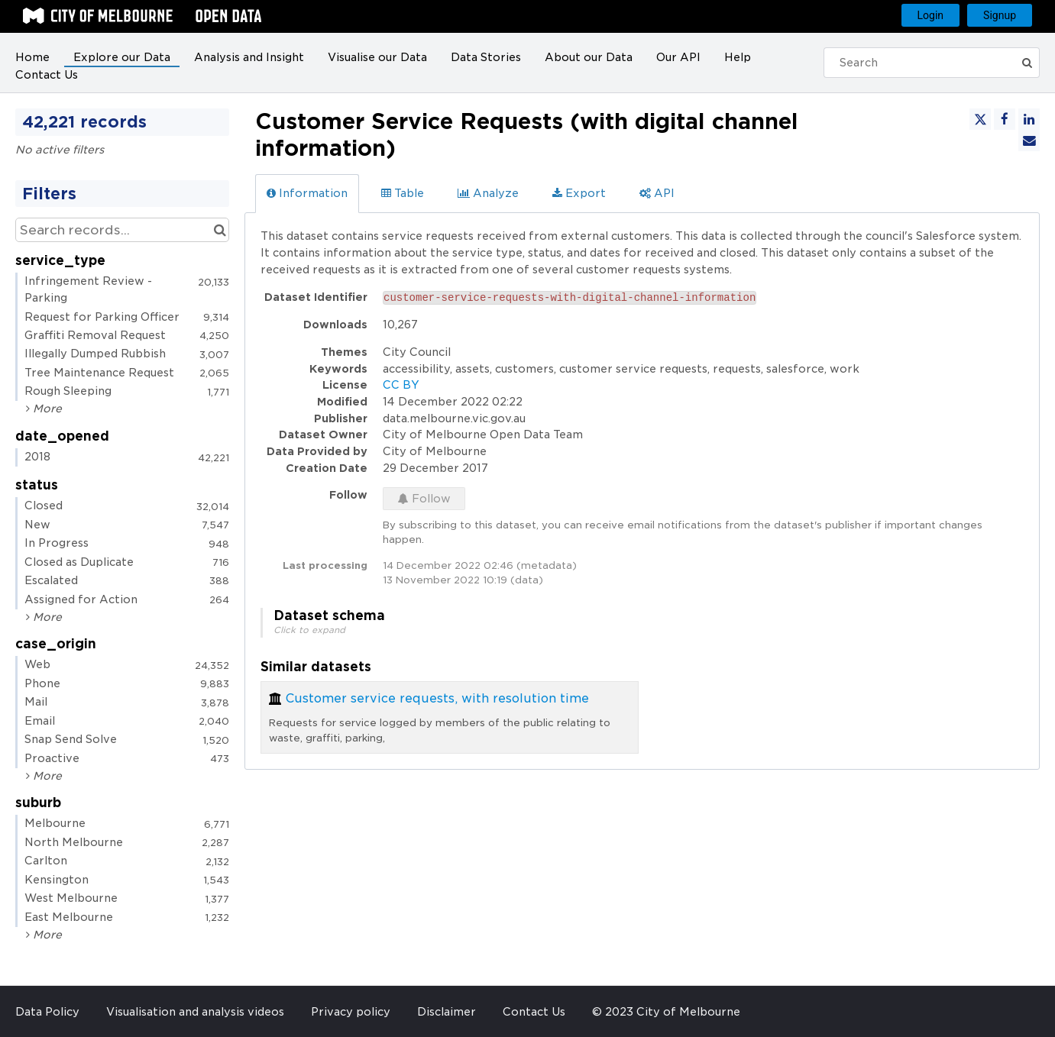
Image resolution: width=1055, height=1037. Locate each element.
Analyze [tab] (488, 193)
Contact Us (46, 75)
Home (32, 57)
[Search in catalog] (219, 230)
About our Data (589, 57)
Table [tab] (402, 193)
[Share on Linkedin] (1029, 119)
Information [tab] (307, 193)
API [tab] (657, 193)
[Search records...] (122, 230)
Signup (999, 15)
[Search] (924, 62)
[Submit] (1028, 62)
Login (930, 15)
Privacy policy (350, 1012)
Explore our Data (121, 57)
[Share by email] (1029, 140)
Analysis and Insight (249, 57)
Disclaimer (446, 1012)
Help (737, 57)
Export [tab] (579, 193)
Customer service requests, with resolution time (437, 698)
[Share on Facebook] (1004, 119)
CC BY (401, 385)
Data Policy (47, 1012)
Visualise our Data (377, 57)
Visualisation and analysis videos (195, 1012)
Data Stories (486, 57)
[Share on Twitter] (980, 119)
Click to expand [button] (309, 630)
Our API (678, 57)
